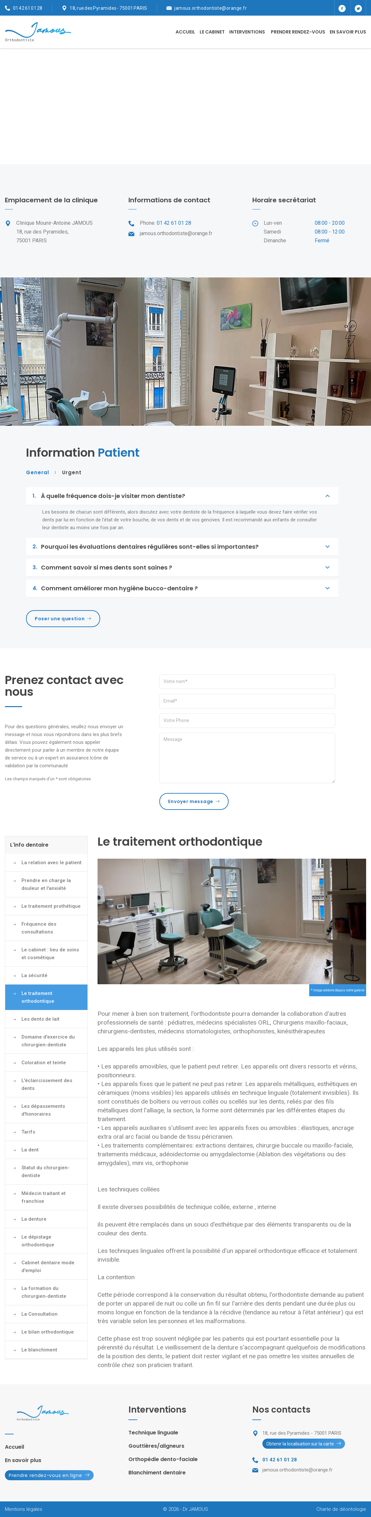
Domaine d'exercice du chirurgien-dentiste (48, 1041)
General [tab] (37, 473)
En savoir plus (348, 32)
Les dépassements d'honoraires (43, 1110)
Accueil (185, 32)
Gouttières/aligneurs (156, 1446)
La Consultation (39, 1314)
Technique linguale (153, 1432)
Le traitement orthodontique (37, 997)
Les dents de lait (40, 1019)
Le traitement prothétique (51, 906)
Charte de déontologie (341, 1509)
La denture (33, 1219)
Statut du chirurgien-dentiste (45, 1171)
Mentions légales (23, 1509)
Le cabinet (212, 32)
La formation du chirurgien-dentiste (43, 1292)
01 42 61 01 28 (28, 8)
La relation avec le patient (51, 863)
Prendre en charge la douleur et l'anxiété (46, 884)
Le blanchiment (39, 1350)
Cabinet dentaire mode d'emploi (47, 1266)
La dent (30, 1150)
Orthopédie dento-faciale (163, 1459)
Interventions (247, 32)
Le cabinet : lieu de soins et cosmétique (50, 953)
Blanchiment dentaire (157, 1472)
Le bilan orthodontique (47, 1332)
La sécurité (34, 975)
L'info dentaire (29, 845)
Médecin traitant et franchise (43, 1197)
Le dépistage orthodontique (37, 1241)
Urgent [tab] (72, 473)
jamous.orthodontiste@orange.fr (210, 8)
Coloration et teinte (43, 1063)
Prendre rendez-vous (298, 32)
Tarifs (28, 1132)
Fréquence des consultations (38, 928)
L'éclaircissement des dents (46, 1084)
